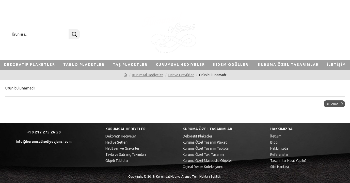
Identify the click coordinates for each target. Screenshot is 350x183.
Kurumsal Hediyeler (147, 75)
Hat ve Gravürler (181, 75)
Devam (331, 104)
